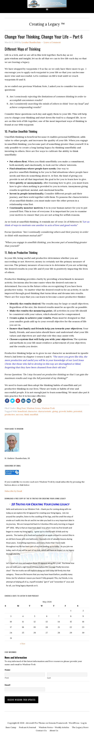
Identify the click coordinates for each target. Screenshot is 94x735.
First (7, 678)
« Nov (22, 643)
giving (55, 411)
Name (7, 670)
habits (69, 411)
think (26, 414)
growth (62, 411)
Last (49, 678)
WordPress (74, 721)
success (19, 414)
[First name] (25, 674)
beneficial (22, 411)
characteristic (44, 411)
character (32, 411)
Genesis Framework (57, 721)
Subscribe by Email (13, 491)
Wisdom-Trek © (47, 4)
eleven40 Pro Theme (35, 721)
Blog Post (21, 408)
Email (7, 685)
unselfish (34, 414)
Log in (84, 721)
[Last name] (67, 674)
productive (10, 414)
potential (77, 411)
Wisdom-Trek (48, 408)
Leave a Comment (52, 42)
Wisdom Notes (34, 408)
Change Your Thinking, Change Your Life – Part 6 (44, 36)
